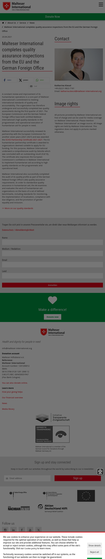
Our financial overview (12, 397)
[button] (9, 80)
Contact (31, 539)
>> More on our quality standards (17, 208)
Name (4, 238)
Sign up (77, 478)
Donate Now (52, 16)
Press (45, 539)
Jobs (39, 539)
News (4, 403)
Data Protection (18, 539)
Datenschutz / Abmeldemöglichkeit (18, 230)
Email (4, 260)
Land (4, 271)
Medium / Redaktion (11, 249)
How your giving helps (12, 391)
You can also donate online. (15, 382)
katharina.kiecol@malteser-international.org (81, 91)
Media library (8, 409)
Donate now (52, 316)
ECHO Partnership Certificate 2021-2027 (24, 139)
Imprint (5, 539)
